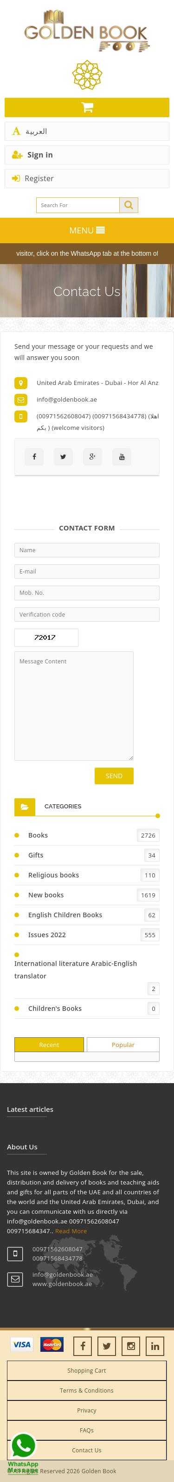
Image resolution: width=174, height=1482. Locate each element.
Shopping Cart (86, 1371)
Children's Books (55, 1008)
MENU (87, 230)
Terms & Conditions (87, 1390)
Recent (49, 1045)
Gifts (36, 855)
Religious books (53, 874)
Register (33, 178)
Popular (123, 1045)
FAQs (87, 1430)
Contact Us (87, 1450)
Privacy (87, 1410)
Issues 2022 (47, 934)
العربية (29, 131)
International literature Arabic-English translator (75, 969)
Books (38, 835)
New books (46, 894)
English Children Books (65, 914)
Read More (71, 1231)
